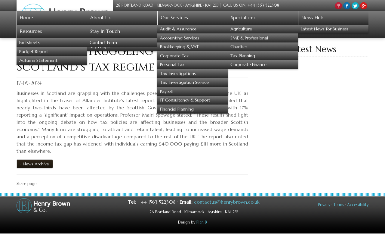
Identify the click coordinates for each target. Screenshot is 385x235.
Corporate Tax (174, 55)
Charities (239, 46)
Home (26, 17)
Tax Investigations (178, 73)
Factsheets (29, 42)
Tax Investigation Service (184, 82)
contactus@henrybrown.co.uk (227, 202)
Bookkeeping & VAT (179, 46)
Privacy (324, 204)
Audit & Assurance (178, 29)
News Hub (312, 17)
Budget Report (33, 51)
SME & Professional (249, 38)
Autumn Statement (38, 60)
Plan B (201, 222)
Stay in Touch (105, 31)
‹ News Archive (34, 164)
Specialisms (243, 17)
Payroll (166, 91)
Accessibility (357, 204)
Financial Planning (177, 109)
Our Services (174, 17)
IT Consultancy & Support (185, 100)
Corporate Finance (248, 64)
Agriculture (241, 29)
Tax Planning (242, 55)
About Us (100, 17)
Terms (339, 204)
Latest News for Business (325, 29)
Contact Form (103, 42)
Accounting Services (179, 38)
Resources (31, 31)
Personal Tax (172, 64)
